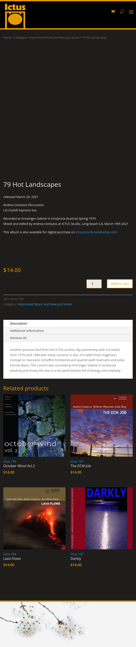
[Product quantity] (94, 283)
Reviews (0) (18, 338)
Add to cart (120, 283)
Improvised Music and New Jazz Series (54, 37)
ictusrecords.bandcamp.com (96, 232)
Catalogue (20, 37)
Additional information (27, 331)
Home (7, 37)
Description (18, 323)
